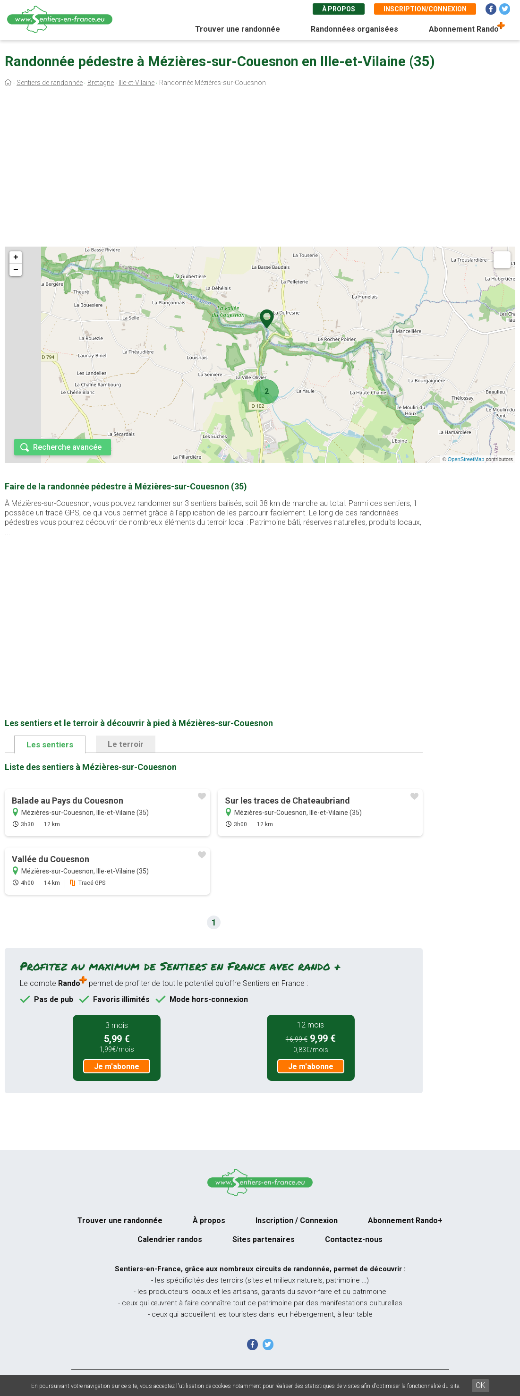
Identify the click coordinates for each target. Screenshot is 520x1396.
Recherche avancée (67, 447)
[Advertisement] (260, 169)
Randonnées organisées (354, 29)
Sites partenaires (263, 1239)
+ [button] (15, 257)
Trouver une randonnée (237, 29)
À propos (338, 9)
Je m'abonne (116, 1066)
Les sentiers (49, 744)
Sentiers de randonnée (50, 82)
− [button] (15, 269)
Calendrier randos (169, 1239)
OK (481, 1385)
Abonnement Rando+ (405, 1220)
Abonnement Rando (464, 29)
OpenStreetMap (466, 459)
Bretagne (100, 82)
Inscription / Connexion (297, 1220)
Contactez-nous (354, 1239)
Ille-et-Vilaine (136, 82)
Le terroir (126, 744)
